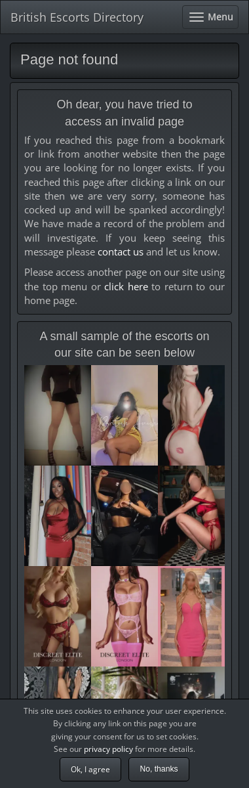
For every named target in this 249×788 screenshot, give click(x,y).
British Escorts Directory (77, 17)
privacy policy (108, 749)
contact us (121, 251)
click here (126, 286)
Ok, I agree (90, 769)
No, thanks (159, 769)
